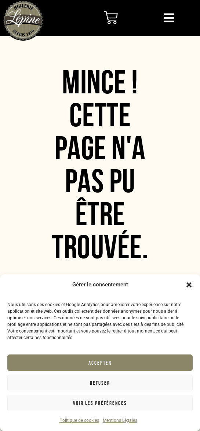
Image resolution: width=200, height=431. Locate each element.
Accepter (100, 363)
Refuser (100, 383)
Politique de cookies (79, 420)
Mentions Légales (120, 420)
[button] (189, 285)
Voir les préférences (100, 403)
